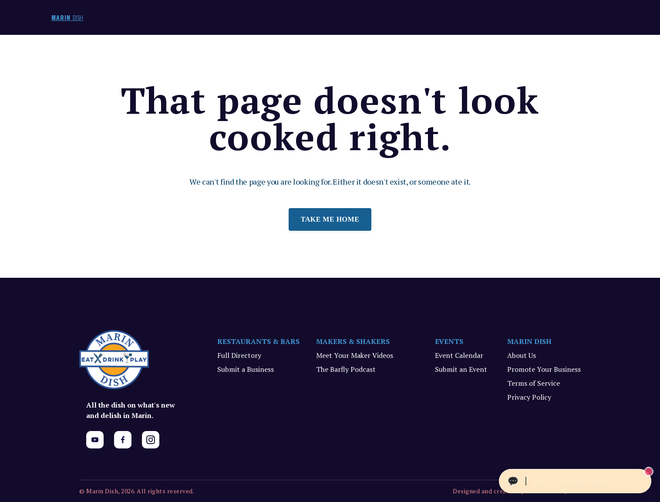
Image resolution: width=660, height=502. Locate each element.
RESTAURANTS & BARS (258, 341)
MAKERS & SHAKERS (353, 341)
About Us (521, 355)
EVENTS (449, 341)
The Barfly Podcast (346, 369)
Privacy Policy (529, 397)
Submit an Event (461, 369)
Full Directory (239, 355)
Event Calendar (459, 355)
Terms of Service (533, 383)
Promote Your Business (544, 369)
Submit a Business (245, 369)
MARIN (67, 17)
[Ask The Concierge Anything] (575, 481)
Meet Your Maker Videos (354, 355)
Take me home (330, 219)
